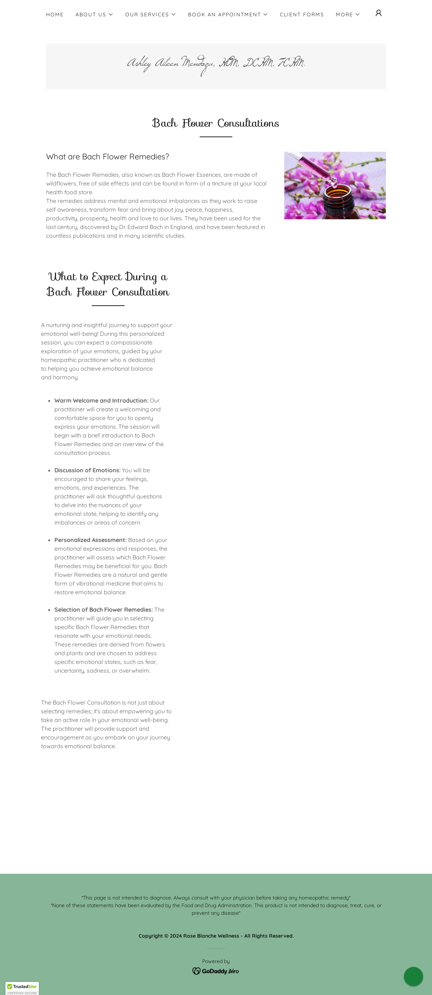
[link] (216, 63)
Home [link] (55, 14)
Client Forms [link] (302, 14)
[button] (95, 14)
